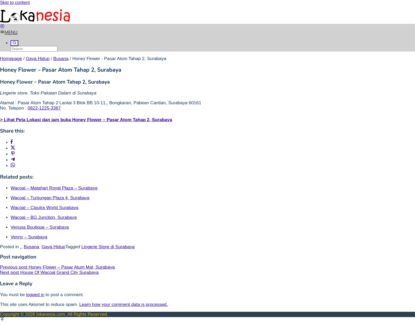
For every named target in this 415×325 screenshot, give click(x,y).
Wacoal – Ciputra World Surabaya (44, 207)
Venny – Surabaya (29, 237)
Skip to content (15, 2)
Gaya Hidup (53, 246)
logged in (35, 294)
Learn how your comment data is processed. (123, 304)
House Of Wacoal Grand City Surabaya (49, 272)
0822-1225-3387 (44, 108)
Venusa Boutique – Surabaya (40, 227)
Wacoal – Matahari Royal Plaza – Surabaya (54, 188)
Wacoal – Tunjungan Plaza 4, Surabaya (50, 197)
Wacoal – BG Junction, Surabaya (44, 217)
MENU (8, 33)
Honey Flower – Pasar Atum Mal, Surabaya (57, 267)
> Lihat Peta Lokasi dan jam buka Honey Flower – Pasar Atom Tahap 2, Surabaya (86, 119)
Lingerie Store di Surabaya (107, 246)
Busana (31, 246)
